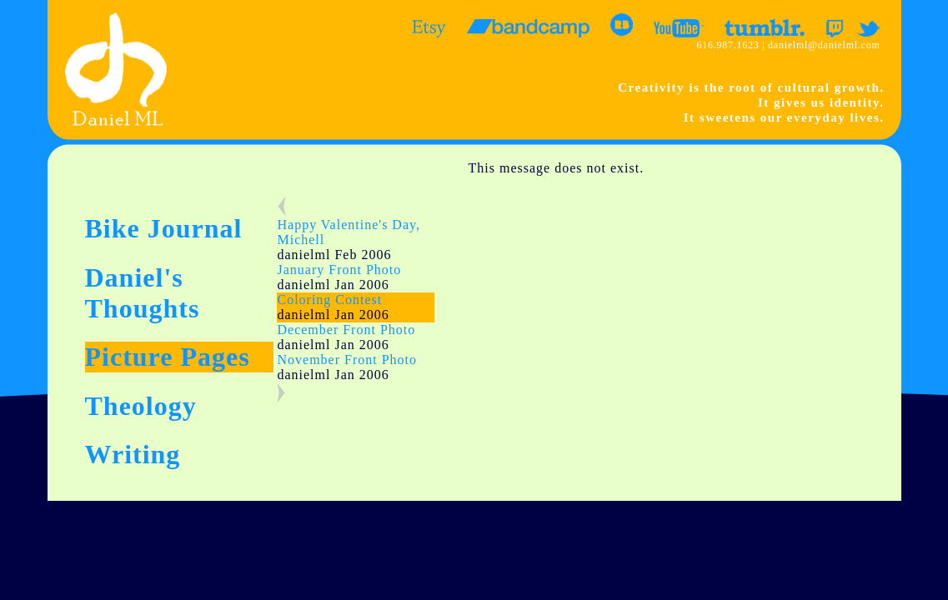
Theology (141, 406)
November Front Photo (347, 359)
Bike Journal (164, 228)
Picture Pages (167, 357)
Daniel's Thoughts (142, 292)
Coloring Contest (329, 299)
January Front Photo (339, 269)
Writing (133, 454)
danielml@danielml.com (824, 45)
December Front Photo (346, 329)
